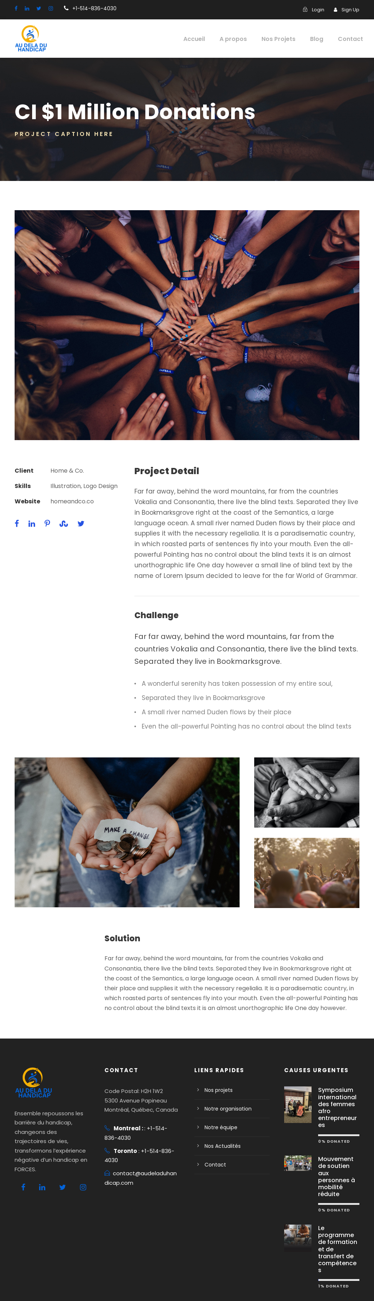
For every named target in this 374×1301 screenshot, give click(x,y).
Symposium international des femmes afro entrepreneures (338, 1094)
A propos (239, 39)
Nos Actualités (221, 1136)
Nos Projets (283, 39)
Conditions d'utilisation (114, 1285)
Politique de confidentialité (46, 1285)
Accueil (201, 39)
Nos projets (217, 1080)
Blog (320, 39)
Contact (352, 39)
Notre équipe (219, 1117)
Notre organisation (225, 1099)
